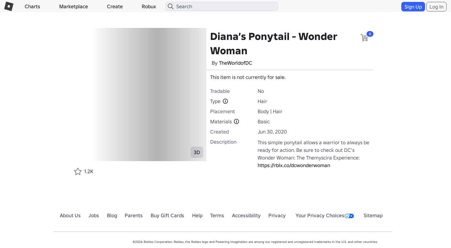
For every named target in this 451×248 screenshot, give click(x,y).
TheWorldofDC (235, 63)
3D (197, 152)
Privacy (277, 215)
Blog (112, 215)
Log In (436, 6)
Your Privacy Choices (325, 215)
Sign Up (413, 6)
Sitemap (373, 215)
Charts (32, 6)
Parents (134, 215)
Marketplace (73, 6)
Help (197, 215)
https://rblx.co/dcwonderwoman (294, 165)
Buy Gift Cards (167, 215)
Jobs (93, 215)
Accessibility (246, 215)
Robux (149, 6)
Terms (217, 215)
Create (115, 6)
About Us (70, 215)
